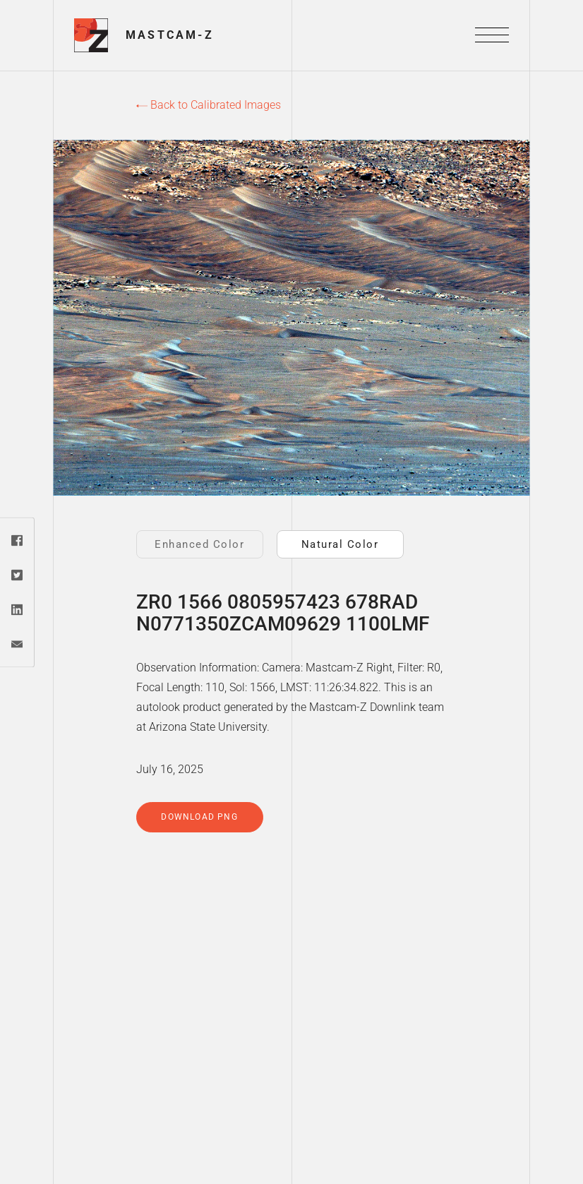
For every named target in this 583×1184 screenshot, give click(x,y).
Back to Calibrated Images (208, 105)
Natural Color (340, 544)
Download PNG (199, 817)
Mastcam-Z (170, 35)
